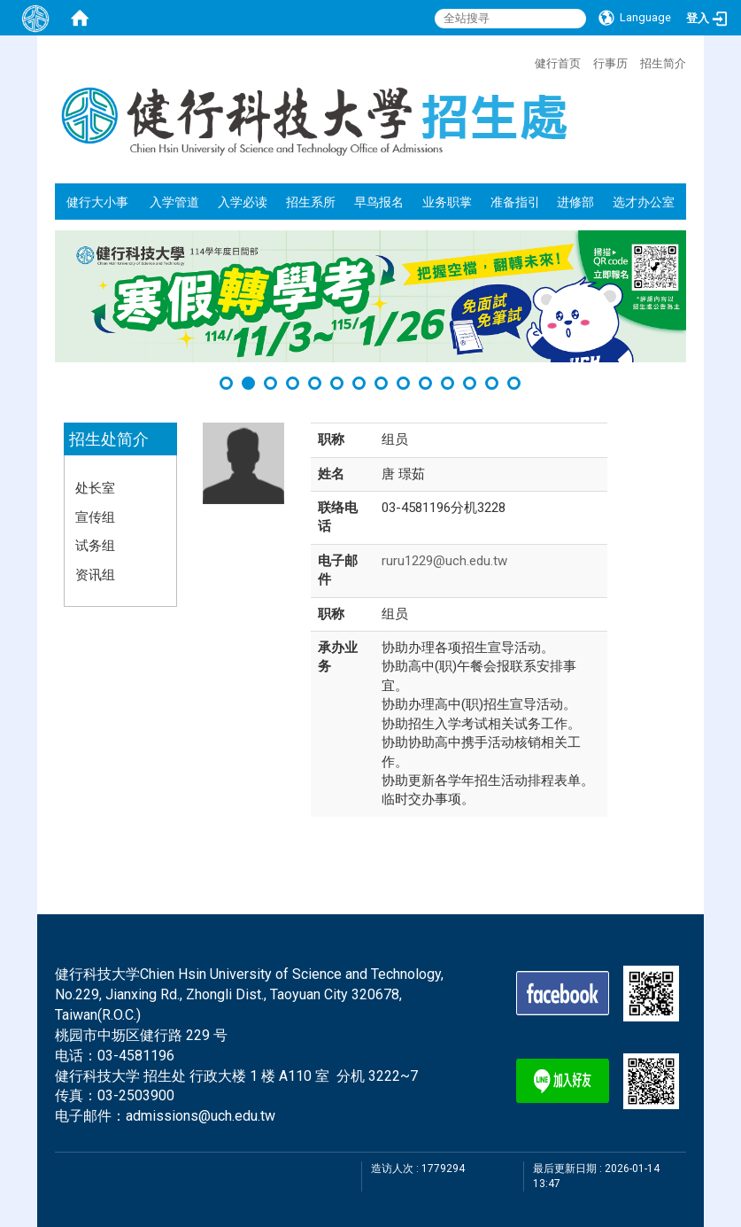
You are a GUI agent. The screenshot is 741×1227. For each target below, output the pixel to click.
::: (525, 61)
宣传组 (95, 516)
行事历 (610, 63)
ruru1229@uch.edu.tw (444, 561)
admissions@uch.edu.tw (200, 1115)
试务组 (95, 545)
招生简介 (663, 63)
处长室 (95, 487)
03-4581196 (135, 1055)
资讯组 (95, 574)
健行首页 (558, 63)
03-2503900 (135, 1095)
